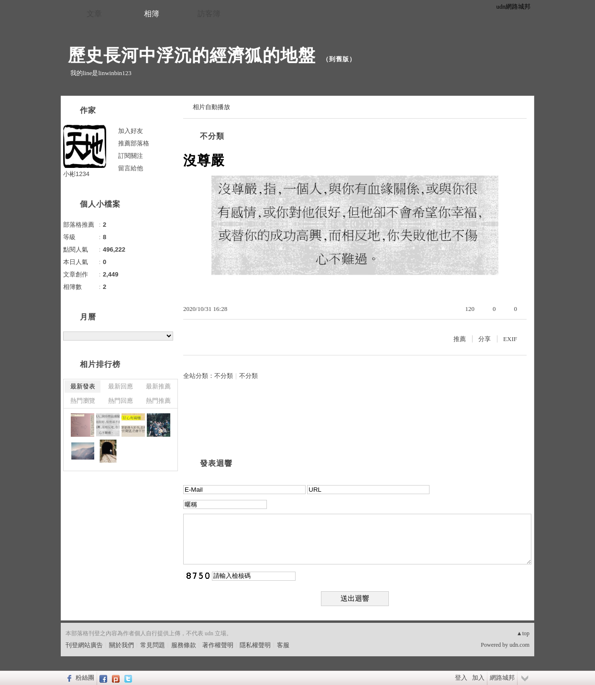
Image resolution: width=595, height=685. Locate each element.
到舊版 (339, 59)
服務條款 (183, 645)
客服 (283, 645)
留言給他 (130, 168)
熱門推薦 (158, 400)
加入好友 (130, 130)
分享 (484, 338)
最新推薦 (158, 386)
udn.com (519, 644)
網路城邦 (502, 677)
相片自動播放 (211, 106)
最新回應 (120, 386)
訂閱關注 (130, 155)
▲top (523, 633)
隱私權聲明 (255, 645)
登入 (461, 677)
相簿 (151, 14)
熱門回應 (120, 400)
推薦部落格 (133, 143)
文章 (94, 14)
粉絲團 (85, 677)
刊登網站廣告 (84, 645)
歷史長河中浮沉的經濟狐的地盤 (192, 55)
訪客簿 (209, 14)
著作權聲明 (217, 645)
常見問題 (152, 645)
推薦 (459, 338)
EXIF (510, 338)
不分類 (212, 136)
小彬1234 (76, 173)
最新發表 (82, 386)
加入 (478, 677)
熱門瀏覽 (82, 400)
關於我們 (121, 645)
